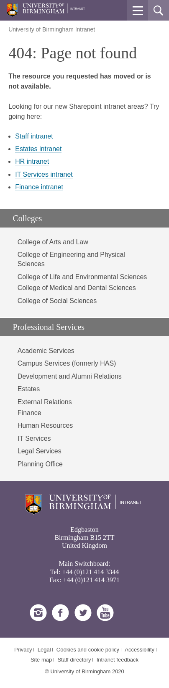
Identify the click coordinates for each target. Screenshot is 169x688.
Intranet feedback (117, 660)
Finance (29, 412)
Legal (44, 649)
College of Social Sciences (57, 300)
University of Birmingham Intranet (51, 29)
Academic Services (46, 350)
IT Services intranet (44, 174)
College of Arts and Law (53, 242)
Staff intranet (34, 136)
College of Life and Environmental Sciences (82, 276)
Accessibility (139, 649)
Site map (41, 660)
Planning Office (40, 464)
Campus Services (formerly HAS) (67, 363)
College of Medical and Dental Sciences (77, 287)
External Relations (45, 401)
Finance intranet (39, 187)
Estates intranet (38, 148)
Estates (29, 388)
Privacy (23, 649)
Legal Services (39, 451)
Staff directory (74, 660)
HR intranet (32, 161)
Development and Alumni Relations (70, 376)
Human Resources (45, 425)
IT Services (34, 438)
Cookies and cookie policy (87, 649)
